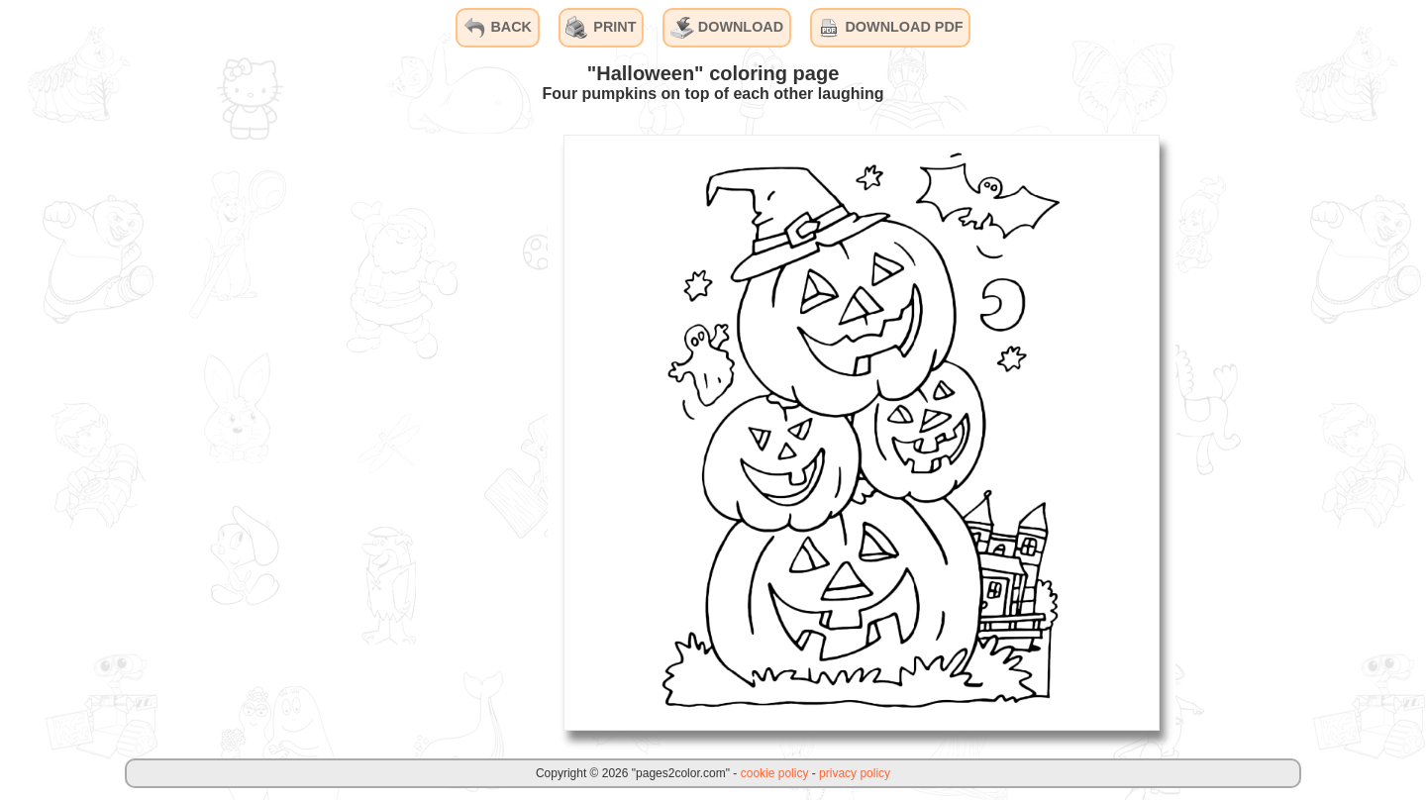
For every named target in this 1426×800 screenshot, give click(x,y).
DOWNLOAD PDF (890, 28)
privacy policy (854, 773)
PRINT (600, 28)
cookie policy (775, 773)
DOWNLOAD (726, 28)
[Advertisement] (399, 432)
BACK (497, 28)
